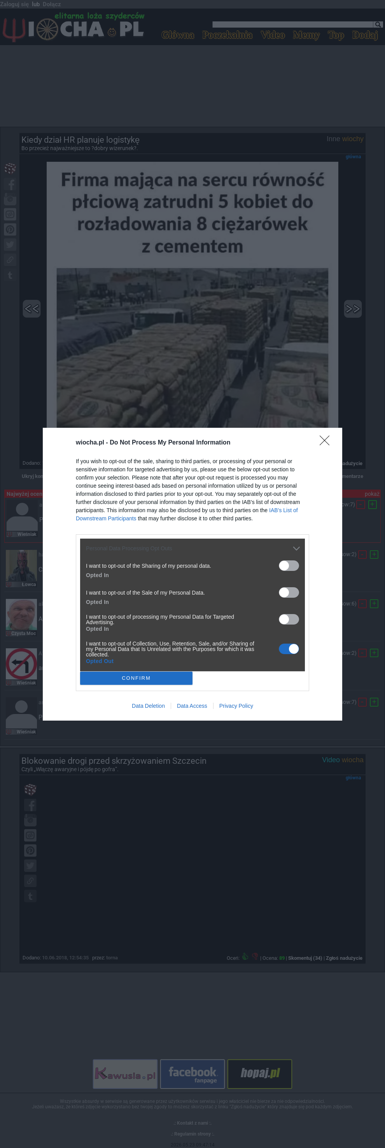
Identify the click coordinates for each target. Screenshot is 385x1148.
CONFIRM (136, 678)
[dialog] (192, 574)
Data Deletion (148, 706)
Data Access (192, 706)
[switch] (289, 565)
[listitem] (192, 548)
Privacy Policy (236, 706)
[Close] (327, 443)
